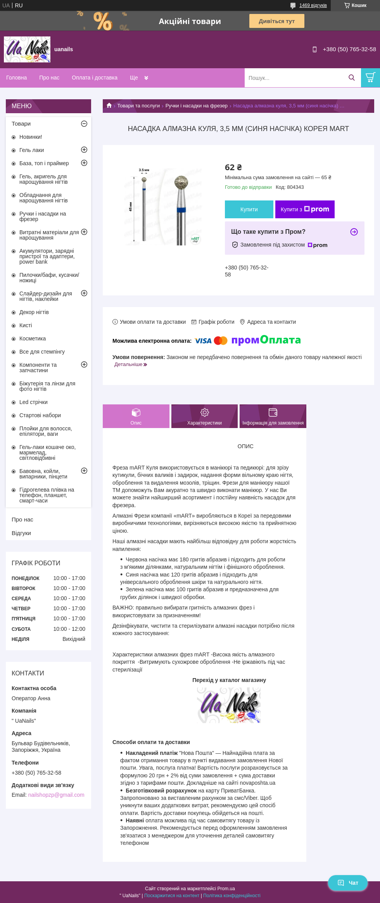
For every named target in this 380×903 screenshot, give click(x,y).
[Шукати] (351, 77)
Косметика (32, 338)
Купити (249, 209)
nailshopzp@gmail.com (56, 795)
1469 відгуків (313, 5)
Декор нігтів (34, 312)
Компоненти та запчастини (38, 367)
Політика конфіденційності (232, 895)
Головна (16, 77)
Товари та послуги (138, 106)
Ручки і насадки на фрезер (197, 106)
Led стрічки (33, 402)
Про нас (49, 77)
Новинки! (30, 137)
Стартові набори (40, 415)
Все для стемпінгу (42, 352)
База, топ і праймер (44, 163)
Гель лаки (31, 150)
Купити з (305, 209)
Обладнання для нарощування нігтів (43, 198)
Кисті (25, 325)
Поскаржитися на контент (171, 895)
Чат (347, 882)
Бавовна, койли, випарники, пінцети (43, 474)
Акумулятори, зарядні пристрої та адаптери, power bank (47, 256)
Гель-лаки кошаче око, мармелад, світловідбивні (47, 452)
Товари (21, 123)
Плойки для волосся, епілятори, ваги (45, 431)
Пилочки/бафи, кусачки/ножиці (49, 277)
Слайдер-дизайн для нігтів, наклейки (45, 296)
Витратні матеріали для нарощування (49, 235)
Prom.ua (226, 888)
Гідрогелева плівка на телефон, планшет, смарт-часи (46, 495)
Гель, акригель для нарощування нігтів (43, 179)
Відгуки (21, 533)
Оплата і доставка (94, 77)
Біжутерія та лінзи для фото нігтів (47, 386)
